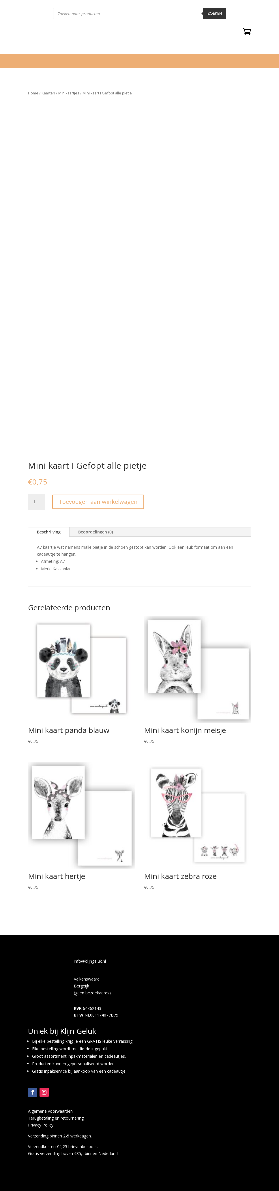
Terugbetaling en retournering (56, 1118)
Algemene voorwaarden (50, 1111)
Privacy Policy (40, 1125)
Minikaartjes (68, 93)
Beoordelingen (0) (95, 532)
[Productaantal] (36, 502)
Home (33, 93)
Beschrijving (49, 532)
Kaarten (48, 93)
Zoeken (214, 13)
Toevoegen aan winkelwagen (98, 502)
